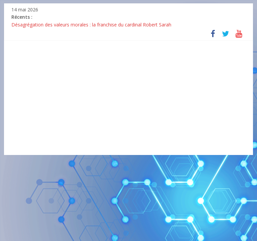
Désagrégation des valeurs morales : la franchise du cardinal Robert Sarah (91, 24)
